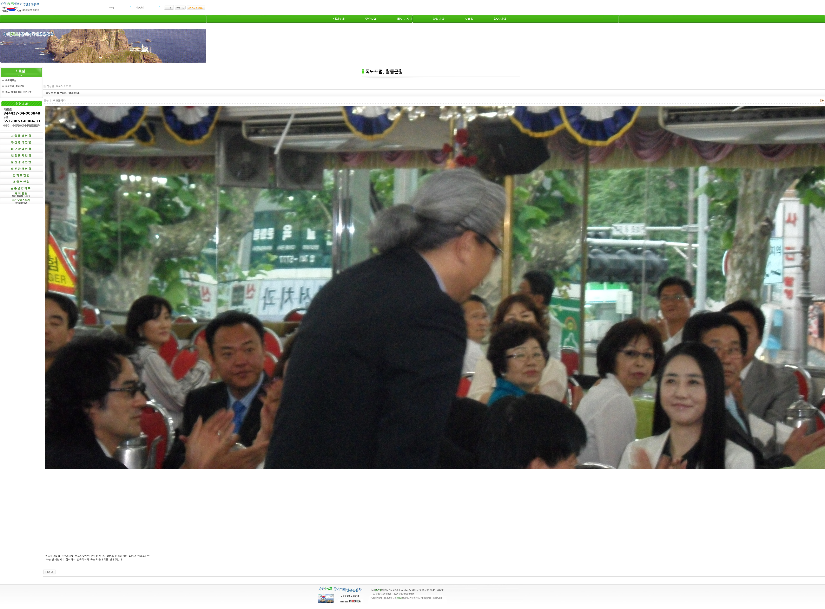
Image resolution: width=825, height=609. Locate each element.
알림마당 (438, 18)
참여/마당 (500, 18)
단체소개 (339, 18)
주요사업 (371, 18)
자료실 (469, 18)
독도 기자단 (404, 18)
